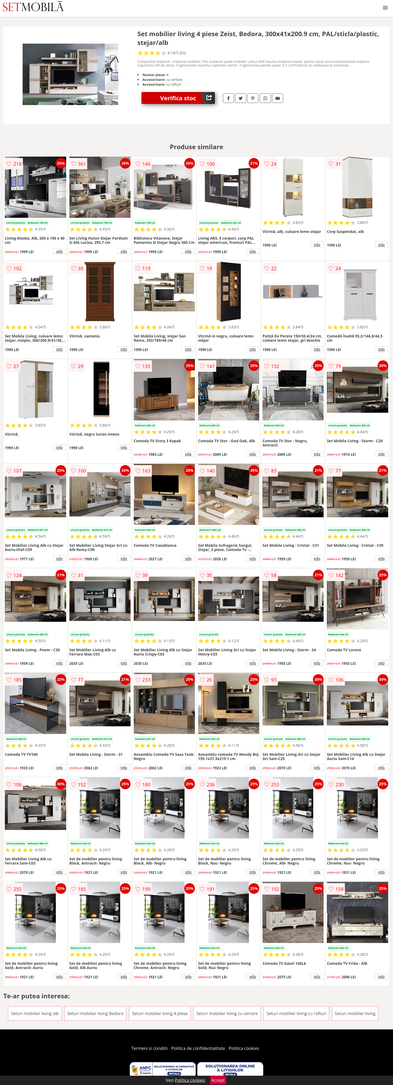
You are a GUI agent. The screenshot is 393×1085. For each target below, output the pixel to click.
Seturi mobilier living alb (35, 1013)
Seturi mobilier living (355, 1013)
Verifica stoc (187, 98)
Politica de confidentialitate (198, 1048)
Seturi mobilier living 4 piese (160, 1013)
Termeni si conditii (149, 1048)
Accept (218, 1080)
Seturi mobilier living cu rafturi (296, 1013)
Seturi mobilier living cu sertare (227, 1013)
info (59, 251)
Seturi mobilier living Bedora (95, 1013)
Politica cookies (244, 1048)
